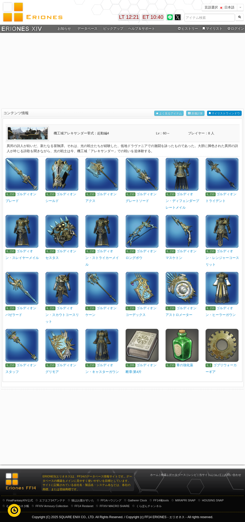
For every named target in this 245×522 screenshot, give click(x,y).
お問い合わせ (232, 474)
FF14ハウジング (111, 500)
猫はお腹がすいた (82, 500)
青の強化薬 (184, 365)
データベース (87, 28)
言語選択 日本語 (219, 7)
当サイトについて (210, 474)
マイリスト (211, 28)
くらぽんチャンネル (149, 506)
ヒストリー (187, 28)
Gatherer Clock (137, 500)
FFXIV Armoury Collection (52, 506)
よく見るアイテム (169, 113)
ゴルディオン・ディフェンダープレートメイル (182, 200)
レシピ (192, 474)
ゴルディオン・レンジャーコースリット (222, 257)
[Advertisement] (122, 71)
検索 (164, 474)
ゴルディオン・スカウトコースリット (62, 314)
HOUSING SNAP (213, 500)
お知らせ (64, 28)
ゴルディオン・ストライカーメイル (102, 257)
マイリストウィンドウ (224, 113)
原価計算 (195, 113)
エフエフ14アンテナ (52, 500)
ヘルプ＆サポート (141, 28)
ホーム (154, 474)
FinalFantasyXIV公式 (19, 500)
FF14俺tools (161, 500)
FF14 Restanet (84, 506)
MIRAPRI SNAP (185, 500)
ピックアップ (113, 28)
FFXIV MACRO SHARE (115, 506)
